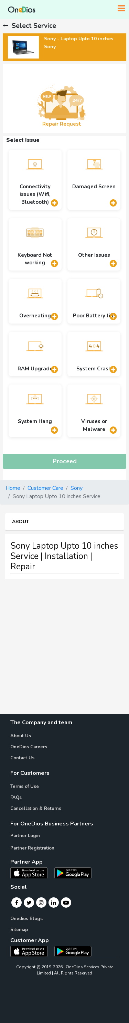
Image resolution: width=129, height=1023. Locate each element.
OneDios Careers (28, 747)
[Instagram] (41, 902)
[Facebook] (16, 902)
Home (13, 488)
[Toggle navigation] (121, 8)
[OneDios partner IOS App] (31, 872)
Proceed (65, 461)
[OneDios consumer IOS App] (31, 951)
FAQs (16, 797)
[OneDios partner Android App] (73, 872)
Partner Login (25, 836)
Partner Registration (32, 848)
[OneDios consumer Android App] (73, 951)
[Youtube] (66, 902)
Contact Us (22, 758)
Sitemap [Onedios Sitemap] (19, 930)
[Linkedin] (53, 902)
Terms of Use (24, 786)
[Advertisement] (64, 649)
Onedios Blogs (26, 919)
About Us (20, 736)
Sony (77, 488)
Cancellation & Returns (35, 808)
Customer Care (45, 488)
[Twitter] (29, 902)
